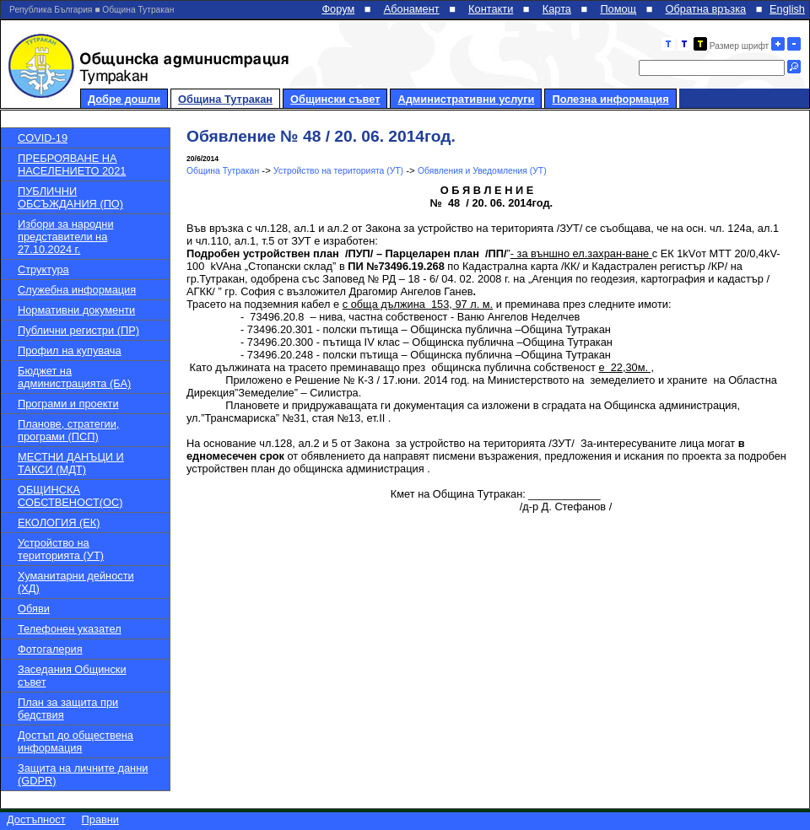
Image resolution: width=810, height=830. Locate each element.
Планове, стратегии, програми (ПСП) (68, 430)
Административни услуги (465, 99)
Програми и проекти (68, 403)
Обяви (34, 608)
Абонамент (412, 9)
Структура (43, 269)
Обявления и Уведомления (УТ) (482, 170)
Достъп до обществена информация (75, 741)
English (787, 9)
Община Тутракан (225, 99)
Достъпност (36, 819)
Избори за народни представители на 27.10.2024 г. (66, 237)
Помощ (618, 9)
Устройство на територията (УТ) (61, 549)
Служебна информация (77, 289)
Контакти (490, 9)
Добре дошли (124, 99)
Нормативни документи (76, 310)
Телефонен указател (70, 628)
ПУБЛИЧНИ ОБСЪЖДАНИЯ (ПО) (70, 197)
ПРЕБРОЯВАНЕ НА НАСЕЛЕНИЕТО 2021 (72, 164)
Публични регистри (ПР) (78, 330)
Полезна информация (610, 99)
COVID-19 (43, 138)
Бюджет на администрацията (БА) (74, 377)
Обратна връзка (706, 9)
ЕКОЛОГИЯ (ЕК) (59, 522)
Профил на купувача (70, 350)
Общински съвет (335, 99)
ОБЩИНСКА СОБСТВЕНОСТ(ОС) (70, 496)
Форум (337, 9)
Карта (557, 9)
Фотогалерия (50, 649)
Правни (100, 819)
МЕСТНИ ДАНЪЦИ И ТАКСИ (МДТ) (71, 463)
